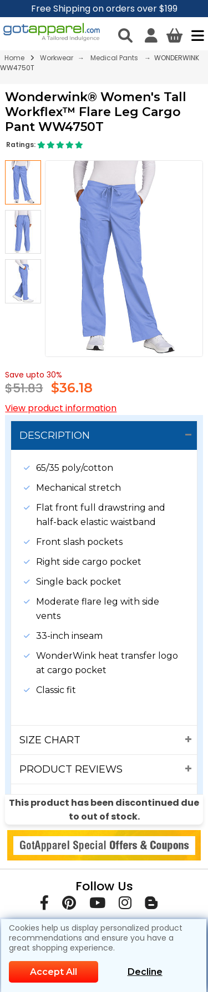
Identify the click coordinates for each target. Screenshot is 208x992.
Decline (145, 972)
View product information (60, 408)
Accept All (53, 972)
